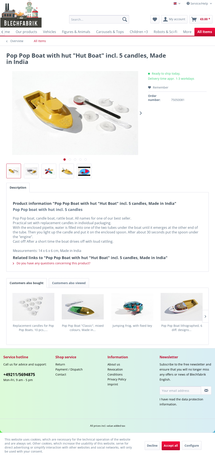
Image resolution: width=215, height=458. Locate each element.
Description (18, 187)
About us (114, 364)
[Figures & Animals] (76, 32)
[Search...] (99, 19)
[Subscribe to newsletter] (206, 390)
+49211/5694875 (19, 374)
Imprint (113, 384)
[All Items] (204, 32)
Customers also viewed (69, 283)
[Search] (124, 19)
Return (60, 364)
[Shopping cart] (200, 19)
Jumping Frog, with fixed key (132, 326)
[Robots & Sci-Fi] (165, 32)
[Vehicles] (49, 32)
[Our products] (26, 32)
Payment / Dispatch (69, 369)
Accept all (171, 445)
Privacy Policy (117, 379)
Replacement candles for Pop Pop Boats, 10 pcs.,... (33, 328)
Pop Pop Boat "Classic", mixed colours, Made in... (83, 328)
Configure (192, 445)
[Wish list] (154, 19)
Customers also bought (26, 283)
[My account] (174, 19)
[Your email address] (180, 390)
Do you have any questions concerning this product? (51, 263)
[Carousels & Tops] (110, 32)
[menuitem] (99, 19)
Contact (60, 374)
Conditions (115, 374)
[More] (187, 32)
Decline (152, 445)
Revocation (115, 369)
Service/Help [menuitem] (198, 3)
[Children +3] (139, 32)
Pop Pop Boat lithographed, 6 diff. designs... (181, 328)
